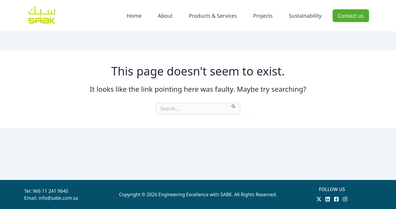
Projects (263, 15)
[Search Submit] (233, 106)
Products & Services (213, 15)
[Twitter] (319, 199)
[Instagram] (345, 199)
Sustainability (305, 15)
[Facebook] (336, 199)
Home (134, 15)
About (165, 15)
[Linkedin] (327, 199)
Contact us (351, 15)
